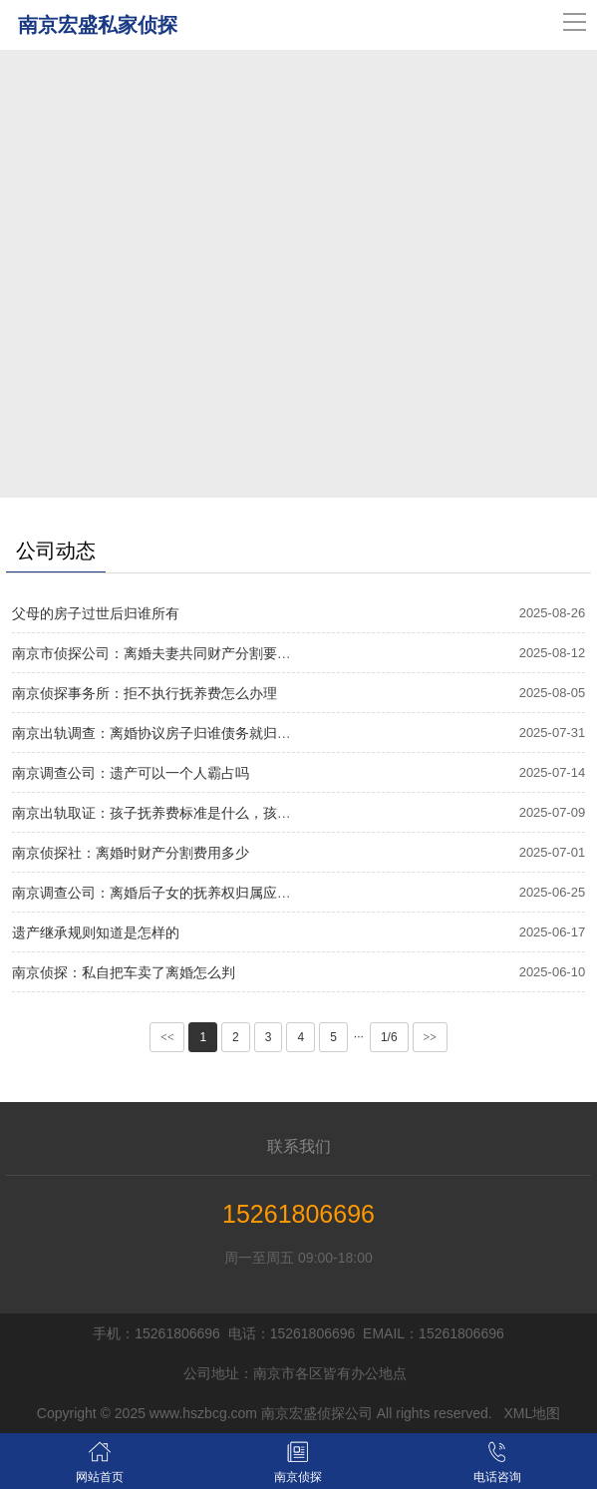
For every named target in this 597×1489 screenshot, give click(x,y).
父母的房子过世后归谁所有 (95, 613)
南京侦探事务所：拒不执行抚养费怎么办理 (144, 693)
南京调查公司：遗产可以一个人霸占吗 (130, 773)
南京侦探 (297, 1461)
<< (167, 1037)
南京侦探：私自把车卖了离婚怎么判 (123, 972)
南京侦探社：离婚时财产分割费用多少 (130, 853)
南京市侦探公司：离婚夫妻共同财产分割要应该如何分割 (186, 653)
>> (431, 1037)
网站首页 (99, 1461)
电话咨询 (497, 1461)
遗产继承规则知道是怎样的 (95, 932)
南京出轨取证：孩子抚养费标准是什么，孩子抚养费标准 (186, 813)
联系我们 (299, 1146)
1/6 (389, 1037)
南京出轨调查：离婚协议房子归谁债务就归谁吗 (158, 733)
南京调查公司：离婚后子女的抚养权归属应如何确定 (172, 893)
